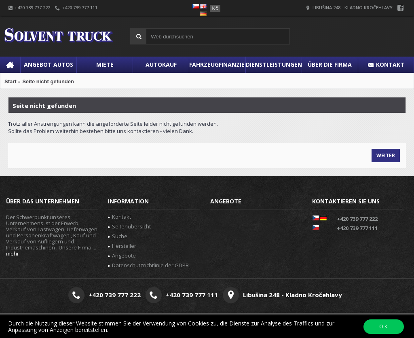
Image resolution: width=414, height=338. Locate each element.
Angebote (122, 255)
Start (10, 81)
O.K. (384, 326)
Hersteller (122, 245)
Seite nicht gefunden (48, 81)
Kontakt (119, 216)
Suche (117, 236)
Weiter (385, 155)
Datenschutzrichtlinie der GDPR (148, 265)
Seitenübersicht (129, 226)
